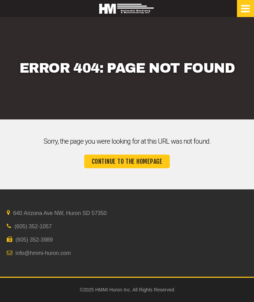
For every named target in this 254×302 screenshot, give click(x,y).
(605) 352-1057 (29, 226)
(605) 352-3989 (30, 239)
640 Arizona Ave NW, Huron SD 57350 (57, 213)
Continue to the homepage (127, 161)
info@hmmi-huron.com (39, 253)
